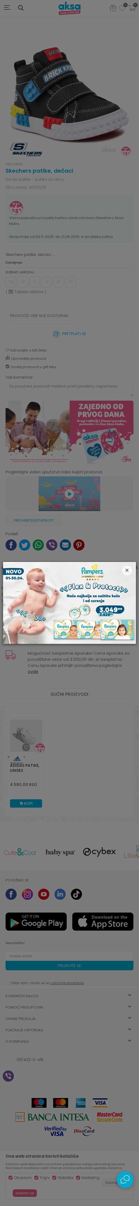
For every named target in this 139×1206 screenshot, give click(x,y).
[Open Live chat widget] (125, 1179)
